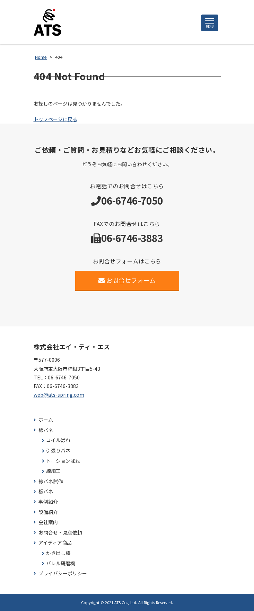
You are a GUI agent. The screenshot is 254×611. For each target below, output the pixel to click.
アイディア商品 (55, 542)
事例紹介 (48, 501)
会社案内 (48, 522)
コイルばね (58, 440)
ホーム (45, 419)
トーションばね (63, 461)
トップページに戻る (55, 119)
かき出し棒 (58, 553)
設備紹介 (48, 512)
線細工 (53, 471)
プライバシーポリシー (62, 573)
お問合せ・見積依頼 (60, 532)
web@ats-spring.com (59, 394)
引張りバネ (58, 450)
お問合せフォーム (127, 280)
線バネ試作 (50, 481)
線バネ (45, 430)
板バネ (45, 491)
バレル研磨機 (60, 563)
